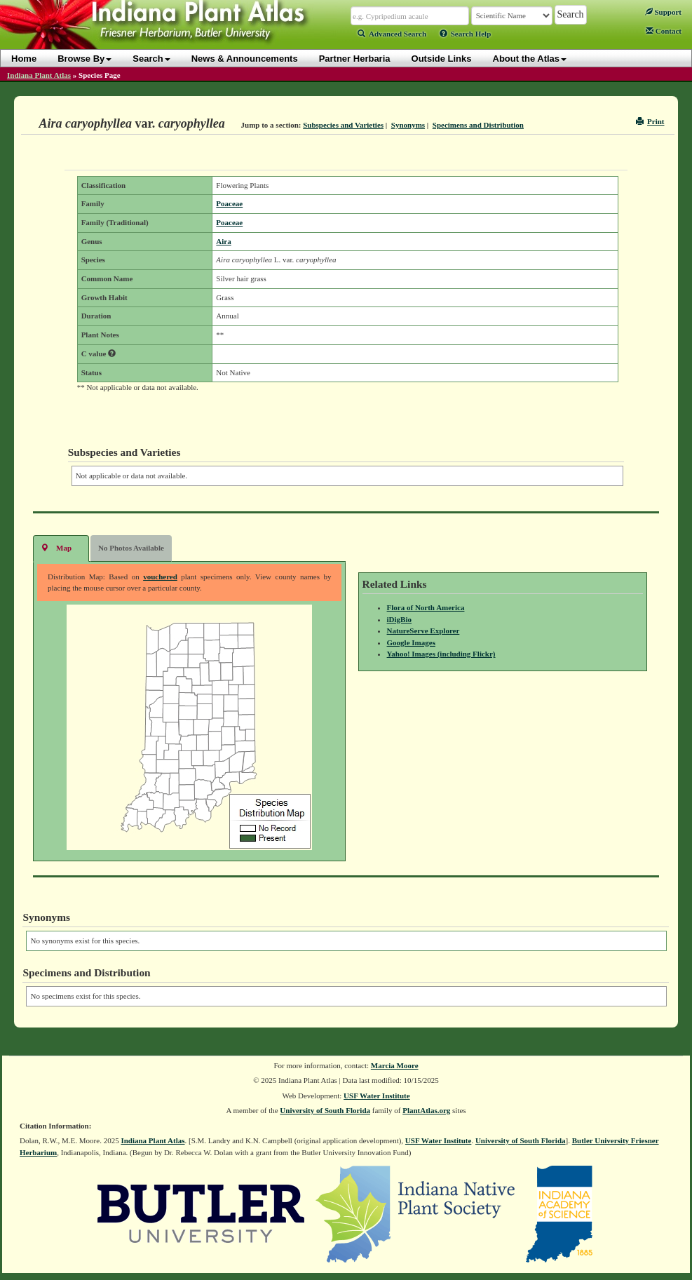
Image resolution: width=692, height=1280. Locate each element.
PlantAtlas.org (426, 1110)
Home (23, 58)
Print (650, 121)
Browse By (84, 58)
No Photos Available (131, 548)
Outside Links (442, 58)
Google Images (411, 642)
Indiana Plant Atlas (39, 75)
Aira (223, 241)
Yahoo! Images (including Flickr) (441, 653)
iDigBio (399, 619)
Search (151, 58)
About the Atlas (530, 58)
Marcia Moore (395, 1065)
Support (663, 12)
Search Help (465, 33)
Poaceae (229, 203)
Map (56, 547)
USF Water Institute (377, 1095)
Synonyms (408, 125)
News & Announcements (244, 58)
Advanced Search (392, 33)
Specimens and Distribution (478, 125)
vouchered (160, 576)
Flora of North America (426, 607)
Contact (663, 31)
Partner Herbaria (355, 58)
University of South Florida (325, 1110)
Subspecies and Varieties (343, 125)
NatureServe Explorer (423, 630)
